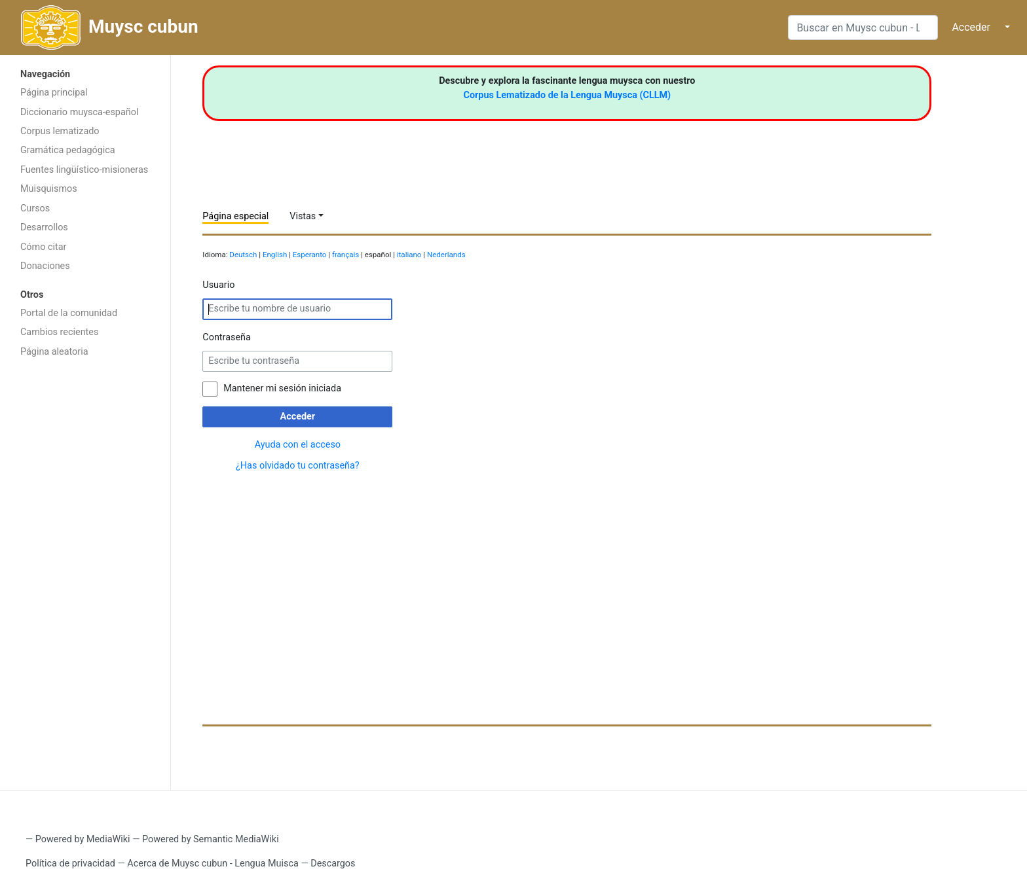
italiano (409, 254)
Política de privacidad (70, 863)
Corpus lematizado (60, 131)
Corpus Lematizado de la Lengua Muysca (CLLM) (567, 95)
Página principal (54, 92)
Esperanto (310, 254)
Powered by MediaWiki (82, 839)
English (275, 254)
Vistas (302, 216)
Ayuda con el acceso (298, 444)
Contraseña (226, 337)
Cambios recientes (59, 332)
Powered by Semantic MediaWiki (210, 839)
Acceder (971, 27)
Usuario (218, 285)
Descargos (332, 863)
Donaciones (45, 266)
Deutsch (243, 254)
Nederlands (446, 254)
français (345, 254)
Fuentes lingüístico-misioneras (84, 169)
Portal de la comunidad (68, 313)
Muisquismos (48, 188)
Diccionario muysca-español (79, 112)
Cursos (35, 208)
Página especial (235, 216)
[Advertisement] (85, 572)
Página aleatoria (54, 351)
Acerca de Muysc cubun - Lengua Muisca (212, 863)
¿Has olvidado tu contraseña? (298, 465)
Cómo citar (43, 247)
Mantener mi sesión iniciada (282, 388)
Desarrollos (44, 227)
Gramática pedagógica (67, 150)
